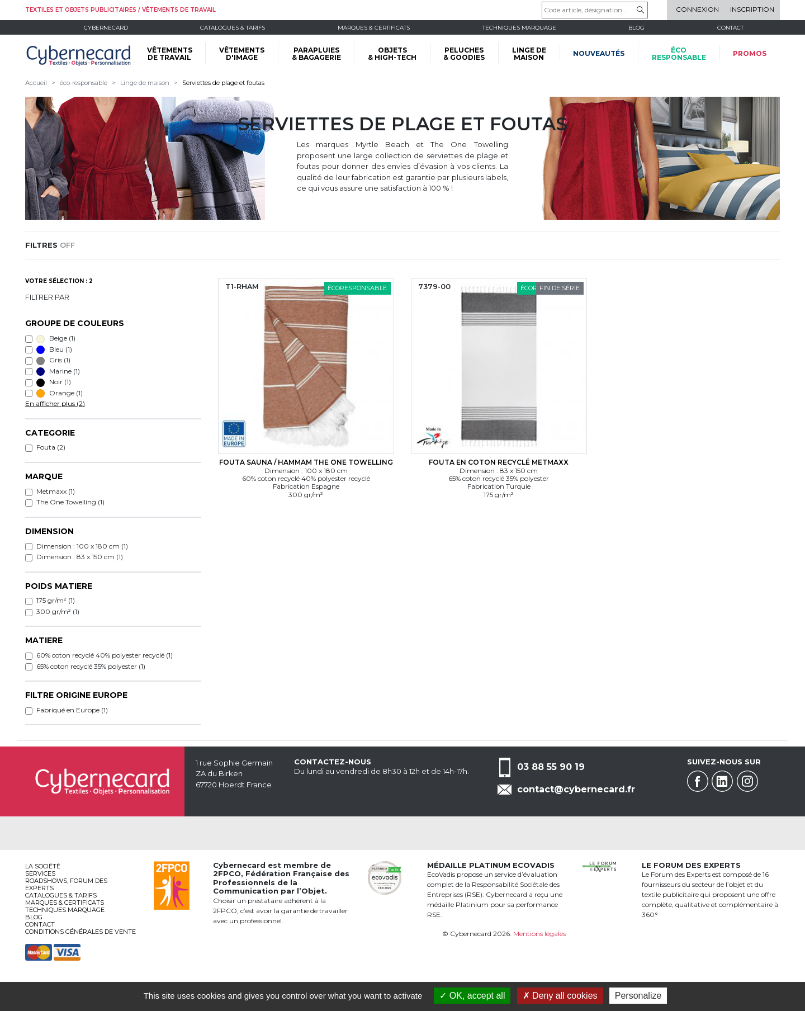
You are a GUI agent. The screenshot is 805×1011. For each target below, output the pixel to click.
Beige (55, 338)
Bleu (54, 349)
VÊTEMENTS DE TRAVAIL (169, 54)
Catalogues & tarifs (232, 27)
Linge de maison (144, 83)
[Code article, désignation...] (595, 10)
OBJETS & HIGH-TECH (392, 54)
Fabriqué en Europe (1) (72, 710)
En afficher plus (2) (55, 403)
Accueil (36, 83)
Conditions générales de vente (80, 932)
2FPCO (227, 873)
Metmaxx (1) (55, 491)
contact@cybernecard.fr (576, 789)
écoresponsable (679, 54)
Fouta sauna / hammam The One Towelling (306, 462)
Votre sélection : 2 (59, 281)
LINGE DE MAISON (529, 54)
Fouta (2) (50, 447)
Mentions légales (539, 933)
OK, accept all (472, 995)
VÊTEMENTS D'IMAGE (241, 54)
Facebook (697, 781)
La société (42, 866)
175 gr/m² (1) (55, 600)
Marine (58, 371)
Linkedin (722, 781)
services (40, 873)
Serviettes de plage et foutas (223, 83)
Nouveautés (598, 53)
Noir (53, 381)
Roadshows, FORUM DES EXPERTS (66, 884)
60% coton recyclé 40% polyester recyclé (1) (104, 655)
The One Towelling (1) (70, 502)
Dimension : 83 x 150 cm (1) (79, 556)
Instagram (747, 781)
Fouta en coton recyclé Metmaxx (499, 462)
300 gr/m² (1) (57, 611)
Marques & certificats (374, 27)
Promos (749, 53)
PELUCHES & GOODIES (464, 54)
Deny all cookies (560, 995)
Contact (730, 27)
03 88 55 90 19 (551, 766)
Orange (59, 393)
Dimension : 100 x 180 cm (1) (82, 546)
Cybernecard (106, 27)
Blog (33, 917)
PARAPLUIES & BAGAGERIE (316, 54)
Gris (53, 360)
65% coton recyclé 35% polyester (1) (90, 666)
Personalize (638, 995)
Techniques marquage (519, 27)
